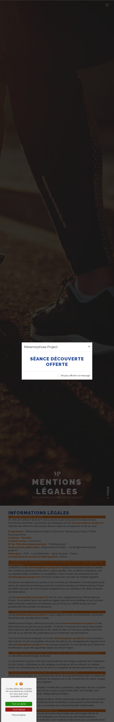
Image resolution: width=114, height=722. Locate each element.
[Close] (89, 346)
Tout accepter (18, 704)
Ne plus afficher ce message (75, 375)
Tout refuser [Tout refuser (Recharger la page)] (19, 709)
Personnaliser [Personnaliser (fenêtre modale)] (19, 715)
